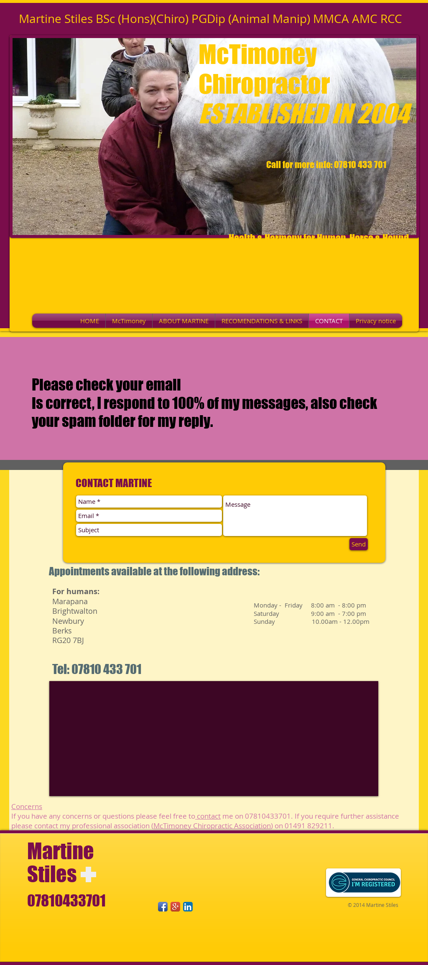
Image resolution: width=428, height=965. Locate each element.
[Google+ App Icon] (175, 906)
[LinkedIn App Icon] (188, 906)
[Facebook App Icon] (163, 906)
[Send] (358, 544)
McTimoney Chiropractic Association (212, 825)
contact (208, 816)
